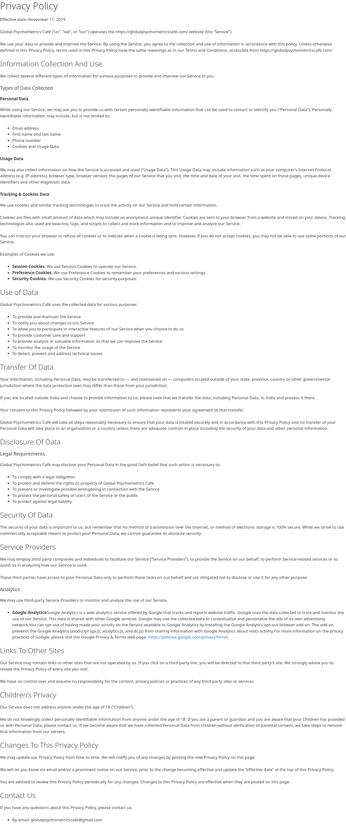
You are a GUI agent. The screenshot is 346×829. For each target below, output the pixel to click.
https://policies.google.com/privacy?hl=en (188, 637)
